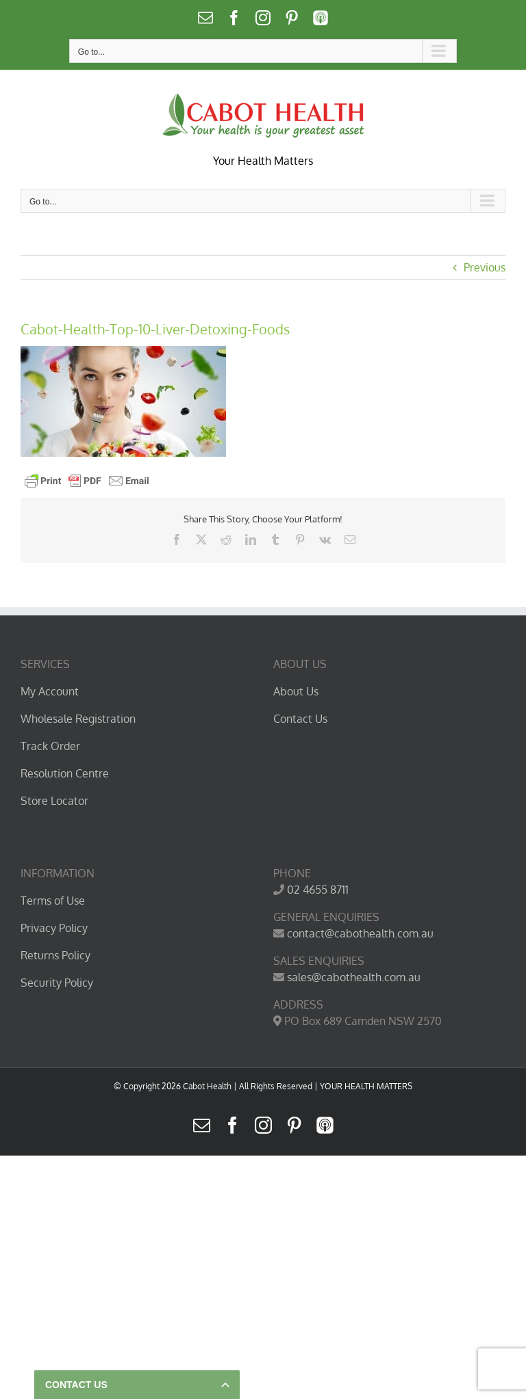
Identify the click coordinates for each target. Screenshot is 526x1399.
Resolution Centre (65, 773)
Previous (484, 267)
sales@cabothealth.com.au (354, 977)
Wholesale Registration (78, 718)
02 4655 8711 (318, 889)
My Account (50, 691)
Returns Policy (55, 955)
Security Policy (57, 982)
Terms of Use (53, 900)
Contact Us (300, 718)
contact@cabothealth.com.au (360, 933)
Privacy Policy (54, 928)
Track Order (50, 746)
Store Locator (54, 801)
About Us (295, 691)
